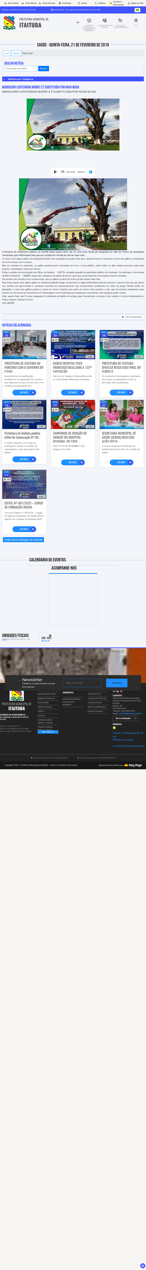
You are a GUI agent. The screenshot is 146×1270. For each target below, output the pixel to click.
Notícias (16, 53)
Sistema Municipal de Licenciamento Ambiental (72, 702)
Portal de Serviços (95, 711)
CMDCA (41, 711)
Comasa (41, 716)
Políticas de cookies (123, 739)
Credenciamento (95, 703)
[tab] (78, 22)
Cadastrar (117, 683)
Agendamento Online (47, 694)
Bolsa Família (43, 703)
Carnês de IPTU (94, 694)
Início (6, 53)
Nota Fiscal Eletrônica (97, 707)
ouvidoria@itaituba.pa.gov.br (130, 714)
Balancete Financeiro (46, 698)
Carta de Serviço (45, 707)
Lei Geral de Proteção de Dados (128, 746)
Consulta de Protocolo (97, 698)
